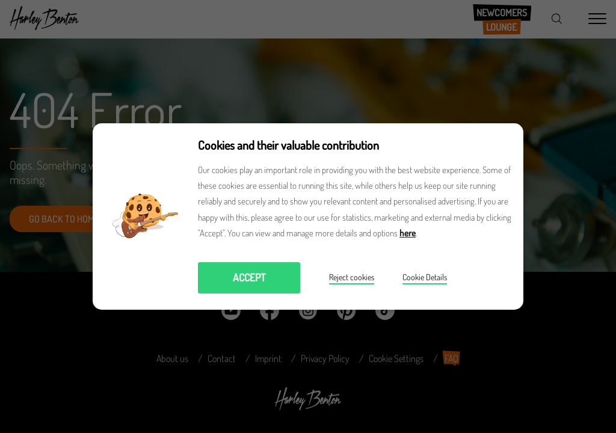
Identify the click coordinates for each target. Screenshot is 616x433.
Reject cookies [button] (351, 277)
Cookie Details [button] (424, 277)
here (407, 233)
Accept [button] (249, 277)
